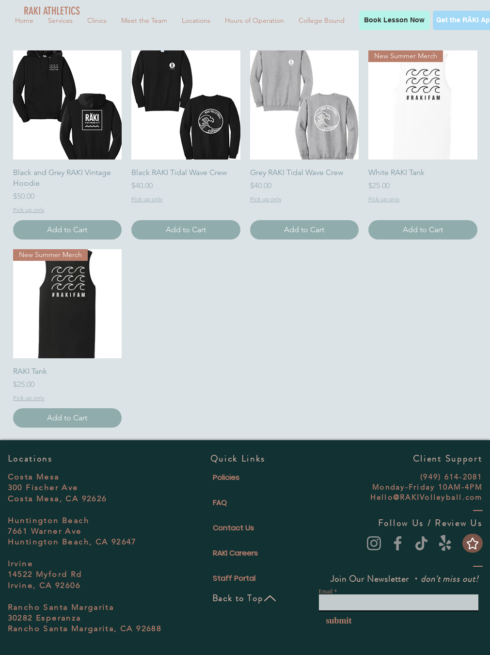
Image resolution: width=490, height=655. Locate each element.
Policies (226, 477)
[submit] (335, 620)
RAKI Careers (235, 553)
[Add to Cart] (67, 230)
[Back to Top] (245, 598)
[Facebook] (397, 543)
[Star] (472, 543)
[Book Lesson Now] (394, 20)
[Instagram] (373, 543)
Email (326, 591)
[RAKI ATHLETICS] (53, 11)
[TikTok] (421, 543)
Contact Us (233, 528)
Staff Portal (234, 578)
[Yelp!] (445, 543)
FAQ (220, 502)
